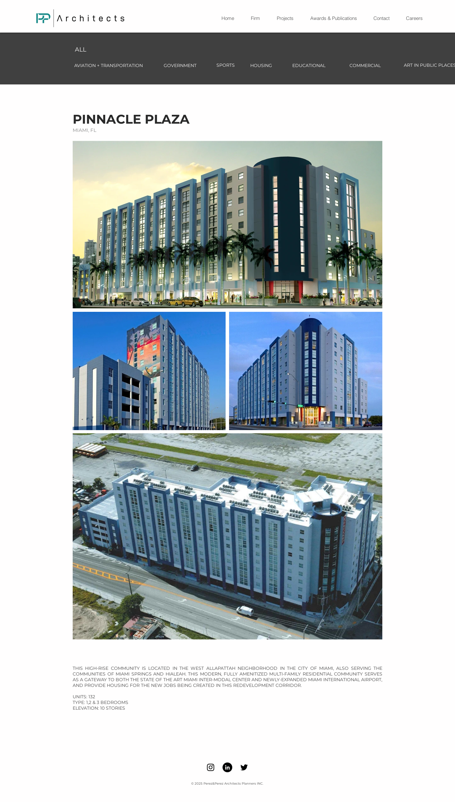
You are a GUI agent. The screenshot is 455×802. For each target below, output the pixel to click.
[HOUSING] (261, 65)
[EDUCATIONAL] (308, 65)
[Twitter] (244, 767)
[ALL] (80, 49)
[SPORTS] (225, 65)
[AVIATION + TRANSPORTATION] (108, 65)
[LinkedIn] (227, 767)
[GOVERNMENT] (180, 65)
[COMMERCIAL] (365, 65)
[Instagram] (210, 767)
